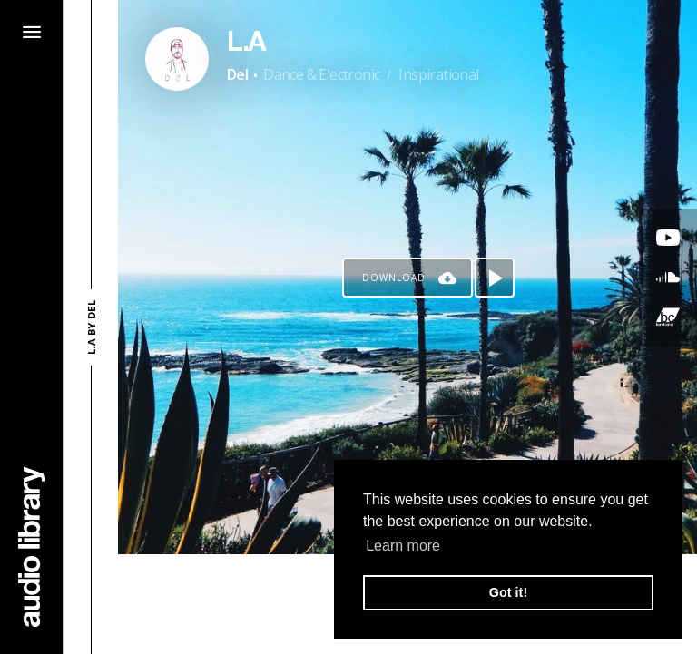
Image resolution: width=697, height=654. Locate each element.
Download (394, 277)
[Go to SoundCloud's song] (668, 278)
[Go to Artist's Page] (177, 59)
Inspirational (438, 74)
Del (237, 74)
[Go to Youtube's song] (668, 238)
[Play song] (495, 278)
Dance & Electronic (321, 74)
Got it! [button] (508, 592)
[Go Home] (31, 546)
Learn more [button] (403, 545)
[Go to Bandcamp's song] (668, 317)
